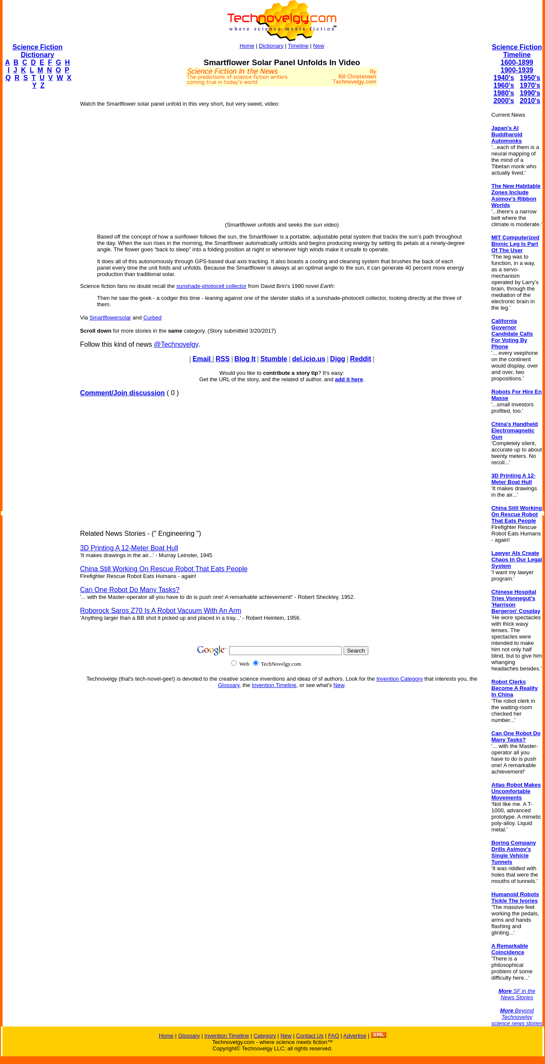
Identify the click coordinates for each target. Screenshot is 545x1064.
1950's (530, 77)
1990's (530, 93)
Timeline (298, 46)
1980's (503, 93)
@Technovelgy (176, 344)
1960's (503, 85)
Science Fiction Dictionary (37, 50)
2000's (503, 100)
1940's (503, 77)
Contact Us (309, 1035)
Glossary (228, 685)
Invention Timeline (274, 685)
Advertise (354, 1035)
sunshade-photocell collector (211, 286)
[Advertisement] (37, 224)
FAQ (333, 1035)
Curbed (152, 317)
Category (264, 1035)
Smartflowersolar (110, 317)
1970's (530, 85)
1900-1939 (517, 70)
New (318, 46)
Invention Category (399, 679)
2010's (530, 100)
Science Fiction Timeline (517, 50)
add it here (349, 379)
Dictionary (271, 46)
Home (247, 46)
